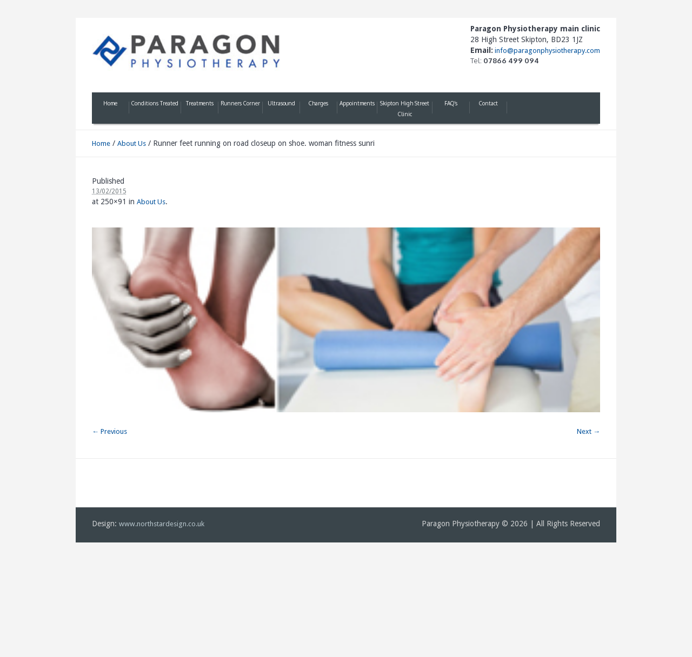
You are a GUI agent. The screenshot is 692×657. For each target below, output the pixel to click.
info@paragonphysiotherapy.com (546, 50)
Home (101, 143)
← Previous (109, 431)
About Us (131, 143)
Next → (588, 431)
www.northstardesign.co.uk (161, 524)
